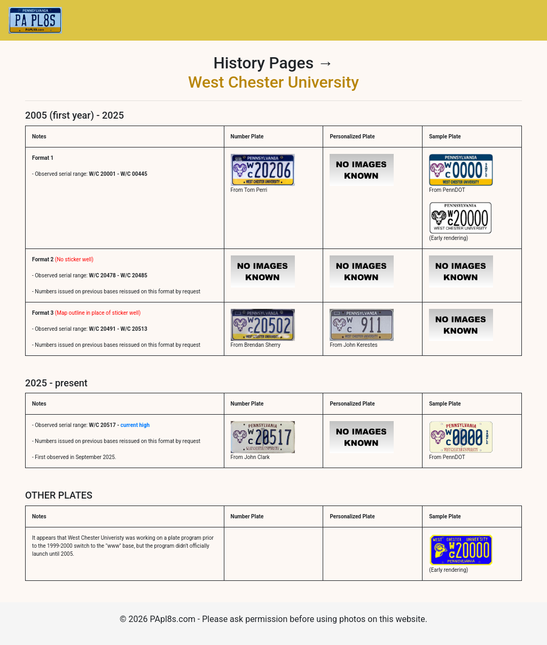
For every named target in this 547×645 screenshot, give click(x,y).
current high (135, 425)
